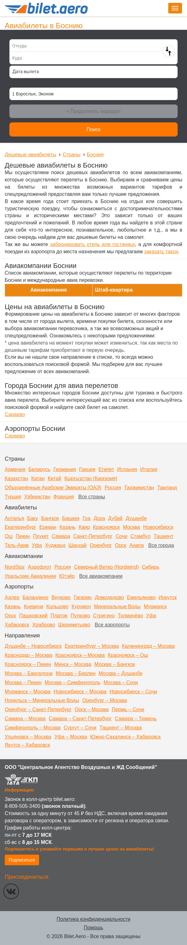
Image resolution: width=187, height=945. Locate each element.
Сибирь (150, 567)
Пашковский (33, 615)
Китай (54, 478)
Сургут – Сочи (80, 727)
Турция (13, 496)
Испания (127, 469)
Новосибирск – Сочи (133, 691)
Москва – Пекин (23, 682)
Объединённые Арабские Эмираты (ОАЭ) (53, 487)
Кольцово (57, 606)
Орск (120, 545)
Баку (32, 518)
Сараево (15, 414)
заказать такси (161, 251)
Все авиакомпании (101, 576)
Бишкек (70, 518)
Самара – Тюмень (136, 718)
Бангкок (50, 518)
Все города (161, 545)
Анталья (14, 518)
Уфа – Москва (70, 736)
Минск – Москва (72, 664)
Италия (148, 469)
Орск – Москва (92, 709)
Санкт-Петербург (92, 536)
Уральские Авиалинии (30, 576)
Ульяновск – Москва (28, 736)
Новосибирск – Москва (79, 691)
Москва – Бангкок (114, 664)
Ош (9, 536)
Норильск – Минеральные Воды (42, 700)
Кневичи (33, 606)
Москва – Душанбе (121, 673)
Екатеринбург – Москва (92, 646)
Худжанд (55, 545)
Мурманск (155, 606)
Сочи (121, 536)
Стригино (104, 615)
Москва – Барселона (29, 673)
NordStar (15, 567)
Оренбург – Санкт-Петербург (38, 709)
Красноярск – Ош (128, 655)
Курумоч (81, 606)
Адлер (12, 597)
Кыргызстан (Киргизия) (90, 478)
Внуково (61, 597)
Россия (112, 487)
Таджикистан (139, 487)
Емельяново (141, 597)
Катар (38, 478)
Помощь (93, 927)
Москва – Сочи (121, 682)
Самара (61, 536)
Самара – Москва (25, 718)
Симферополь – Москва (33, 727)
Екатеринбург (20, 527)
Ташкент (163, 536)
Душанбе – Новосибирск (33, 646)
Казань (67, 527)
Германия (64, 469)
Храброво (43, 624)
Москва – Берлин (75, 673)
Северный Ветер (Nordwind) (106, 567)
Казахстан (16, 478)
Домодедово (109, 597)
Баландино (35, 597)
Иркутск (168, 597)
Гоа (86, 518)
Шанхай (77, 545)
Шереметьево (74, 624)
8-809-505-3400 (22, 806)
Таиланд (167, 487)
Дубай (115, 518)
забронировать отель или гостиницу (92, 244)
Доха (99, 518)
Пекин (23, 536)
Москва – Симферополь (73, 682)
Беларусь (39, 469)
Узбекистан (37, 496)
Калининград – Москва (148, 646)
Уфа (37, 545)
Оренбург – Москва (104, 700)
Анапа (136, 545)
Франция (63, 496)
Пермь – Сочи (128, 709)
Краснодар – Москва (28, 655)
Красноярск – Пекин (28, 664)
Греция (87, 469)
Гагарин (82, 597)
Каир (84, 527)
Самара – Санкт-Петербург (80, 718)
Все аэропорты (112, 624)
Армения (15, 469)
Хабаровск (17, 624)
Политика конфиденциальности (93, 919)
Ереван (48, 527)
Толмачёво (130, 615)
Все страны (91, 496)
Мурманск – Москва (27, 691)
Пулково (80, 615)
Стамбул (140, 536)
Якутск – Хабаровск (27, 745)
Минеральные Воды (117, 606)
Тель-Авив (17, 545)
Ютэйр (67, 576)
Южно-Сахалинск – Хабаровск (125, 736)
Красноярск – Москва (80, 655)
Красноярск (106, 527)
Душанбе (136, 518)
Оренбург (101, 545)
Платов (59, 615)
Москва (131, 527)
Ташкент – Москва (120, 727)
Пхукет (40, 536)
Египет (106, 469)
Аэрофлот (39, 567)
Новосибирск (158, 527)
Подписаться (22, 859)
